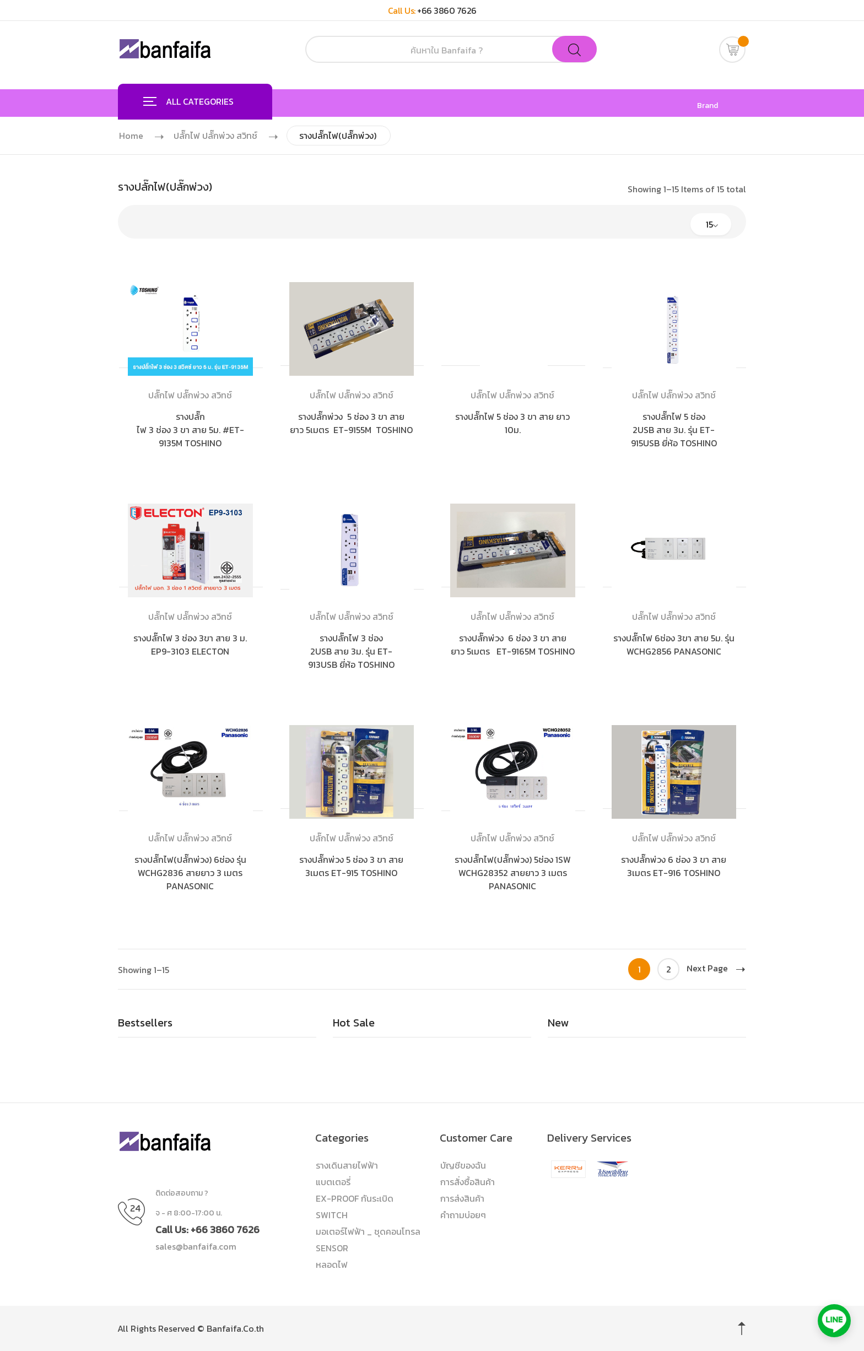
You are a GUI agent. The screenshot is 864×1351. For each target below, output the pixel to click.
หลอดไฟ (332, 1264)
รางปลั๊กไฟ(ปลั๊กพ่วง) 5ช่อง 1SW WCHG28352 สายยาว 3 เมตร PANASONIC (513, 873)
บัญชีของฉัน (463, 1165)
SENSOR (332, 1248)
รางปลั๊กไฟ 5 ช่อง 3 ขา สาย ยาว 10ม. (512, 423)
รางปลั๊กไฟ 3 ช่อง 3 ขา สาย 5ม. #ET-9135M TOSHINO (190, 430)
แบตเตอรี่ (333, 1181)
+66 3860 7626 (447, 10)
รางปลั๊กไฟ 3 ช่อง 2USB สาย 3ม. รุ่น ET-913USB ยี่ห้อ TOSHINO (351, 651)
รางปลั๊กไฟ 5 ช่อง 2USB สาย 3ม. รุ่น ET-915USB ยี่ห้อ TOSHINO (674, 430)
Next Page (716, 968)
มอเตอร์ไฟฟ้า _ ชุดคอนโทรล (368, 1231)
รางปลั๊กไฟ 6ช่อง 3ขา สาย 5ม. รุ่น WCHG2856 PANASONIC (674, 644)
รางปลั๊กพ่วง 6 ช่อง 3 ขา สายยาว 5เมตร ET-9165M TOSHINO (513, 644)
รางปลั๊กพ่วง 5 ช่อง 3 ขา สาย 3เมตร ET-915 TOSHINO (351, 866)
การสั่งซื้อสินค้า (467, 1181)
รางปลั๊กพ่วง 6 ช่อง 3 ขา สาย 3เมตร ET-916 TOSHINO (673, 866)
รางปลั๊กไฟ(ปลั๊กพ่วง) (337, 135)
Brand (707, 106)
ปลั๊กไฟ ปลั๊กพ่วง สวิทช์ (215, 135)
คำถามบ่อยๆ (463, 1215)
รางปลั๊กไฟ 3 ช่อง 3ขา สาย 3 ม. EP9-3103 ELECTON (190, 644)
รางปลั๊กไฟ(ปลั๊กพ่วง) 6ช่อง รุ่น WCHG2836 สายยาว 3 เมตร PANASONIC (190, 873)
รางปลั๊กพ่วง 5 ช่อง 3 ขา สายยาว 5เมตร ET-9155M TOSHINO (351, 423)
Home (131, 135)
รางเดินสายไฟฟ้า (347, 1165)
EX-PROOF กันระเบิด (354, 1198)
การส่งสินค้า (462, 1198)
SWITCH (332, 1215)
